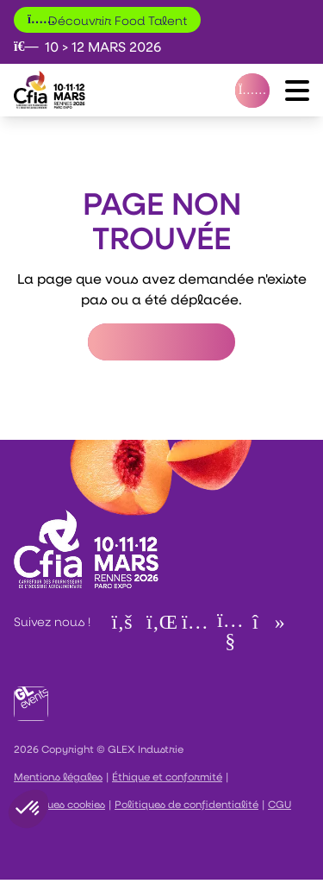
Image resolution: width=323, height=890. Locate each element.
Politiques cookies (59, 804)
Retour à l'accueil (161, 342)
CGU (279, 804)
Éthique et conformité (167, 776)
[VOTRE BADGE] (252, 90)
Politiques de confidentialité (186, 804)
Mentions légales (58, 776)
